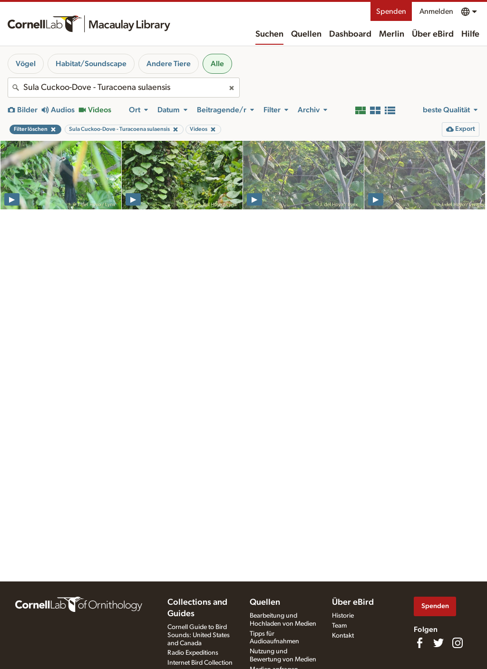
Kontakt (343, 635)
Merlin (391, 34)
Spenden (391, 11)
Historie (343, 615)
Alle (217, 64)
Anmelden (436, 11)
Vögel (26, 64)
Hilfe (470, 34)
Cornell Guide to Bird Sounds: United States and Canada (198, 635)
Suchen (269, 34)
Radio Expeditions (192, 652)
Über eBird (433, 34)
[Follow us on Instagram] (457, 643)
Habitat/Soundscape (91, 64)
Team (339, 625)
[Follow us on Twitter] (438, 643)
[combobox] (123, 87)
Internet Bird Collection (200, 662)
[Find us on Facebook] (419, 643)
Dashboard (350, 34)
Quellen (306, 34)
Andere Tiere (168, 64)
